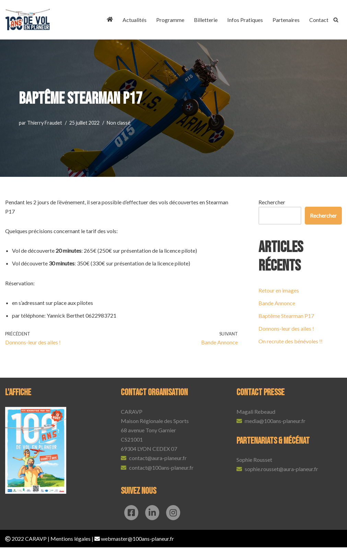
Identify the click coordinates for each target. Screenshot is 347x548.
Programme (170, 19)
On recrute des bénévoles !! (290, 341)
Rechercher (271, 202)
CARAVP (36, 539)
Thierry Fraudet (44, 123)
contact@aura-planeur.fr (158, 458)
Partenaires (286, 19)
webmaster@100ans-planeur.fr (137, 539)
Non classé (118, 123)
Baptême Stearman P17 (286, 315)
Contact (318, 19)
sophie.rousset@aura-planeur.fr (281, 469)
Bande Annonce (276, 303)
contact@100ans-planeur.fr (161, 468)
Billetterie (206, 19)
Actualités (135, 19)
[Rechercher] (335, 19)
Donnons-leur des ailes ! (286, 329)
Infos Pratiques (245, 19)
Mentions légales (70, 539)
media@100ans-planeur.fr (275, 421)
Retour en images (278, 290)
